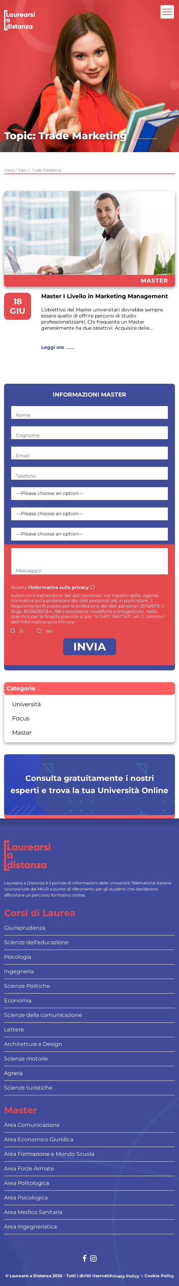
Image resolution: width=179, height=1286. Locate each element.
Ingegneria (19, 971)
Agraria (13, 1073)
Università (26, 704)
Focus (20, 718)
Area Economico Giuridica (38, 1139)
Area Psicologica (26, 1197)
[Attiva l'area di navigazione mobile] (167, 12)
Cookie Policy (159, 1276)
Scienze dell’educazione (36, 942)
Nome (23, 415)
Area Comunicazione (32, 1125)
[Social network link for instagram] (93, 1259)
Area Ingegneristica (30, 1226)
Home (9, 170)
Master (154, 280)
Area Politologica (26, 1183)
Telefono (26, 476)
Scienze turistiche (28, 1088)
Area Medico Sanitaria (33, 1212)
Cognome (28, 435)
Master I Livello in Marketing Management (104, 296)
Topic (23, 170)
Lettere (14, 1029)
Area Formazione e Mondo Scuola (49, 1154)
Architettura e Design (33, 1044)
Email (22, 455)
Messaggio (29, 570)
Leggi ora (52, 347)
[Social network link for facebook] (84, 1259)
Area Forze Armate (29, 1168)
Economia (17, 1000)
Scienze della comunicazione (43, 1015)
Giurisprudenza (24, 928)
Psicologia (17, 957)
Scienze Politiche (27, 986)
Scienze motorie (26, 1058)
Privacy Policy (124, 1276)
